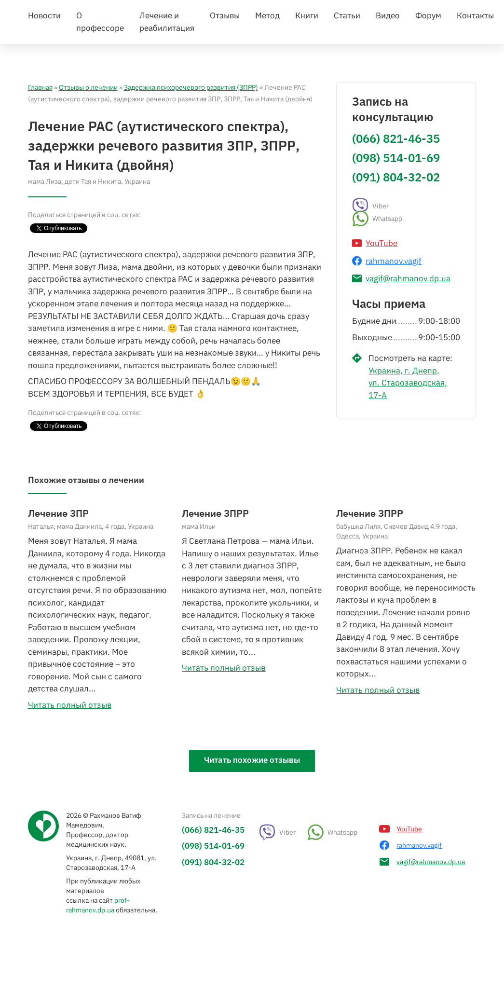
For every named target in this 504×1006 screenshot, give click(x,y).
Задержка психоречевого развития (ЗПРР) (191, 155)
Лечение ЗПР (58, 581)
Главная (40, 155)
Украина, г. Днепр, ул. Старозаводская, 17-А (407, 451)
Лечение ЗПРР (215, 581)
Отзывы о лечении (88, 155)
